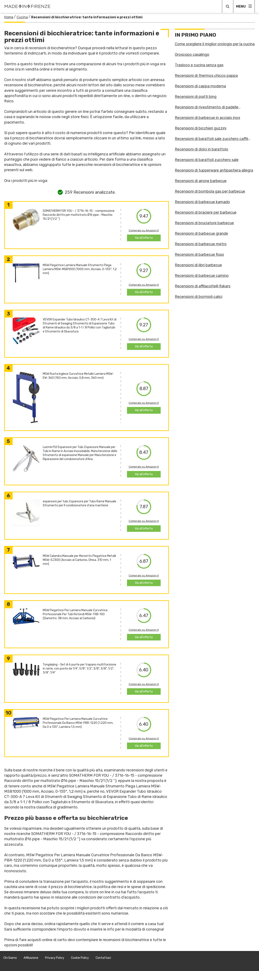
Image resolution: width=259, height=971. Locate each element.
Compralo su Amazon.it (144, 230)
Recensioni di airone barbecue (201, 181)
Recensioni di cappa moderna (200, 86)
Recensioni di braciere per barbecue (205, 212)
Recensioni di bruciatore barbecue (204, 223)
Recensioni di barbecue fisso (199, 254)
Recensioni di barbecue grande (201, 233)
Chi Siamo (10, 958)
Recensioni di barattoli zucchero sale (207, 160)
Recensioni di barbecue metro (201, 244)
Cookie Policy (80, 958)
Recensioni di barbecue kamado (202, 202)
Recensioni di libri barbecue (198, 265)
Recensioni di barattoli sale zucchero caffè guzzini (211, 139)
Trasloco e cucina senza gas (199, 65)
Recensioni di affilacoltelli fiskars (202, 286)
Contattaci (103, 958)
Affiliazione (31, 958)
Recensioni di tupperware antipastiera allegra (214, 170)
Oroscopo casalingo (192, 54)
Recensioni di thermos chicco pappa (206, 75)
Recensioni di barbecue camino (202, 275)
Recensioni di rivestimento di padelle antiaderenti (206, 107)
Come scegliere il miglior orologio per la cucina (215, 44)
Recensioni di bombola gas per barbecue (210, 191)
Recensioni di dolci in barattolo (201, 149)
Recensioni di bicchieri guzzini (200, 128)
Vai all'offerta (144, 238)
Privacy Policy (54, 958)
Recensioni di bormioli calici (198, 297)
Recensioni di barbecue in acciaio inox (207, 118)
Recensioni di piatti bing (195, 97)
